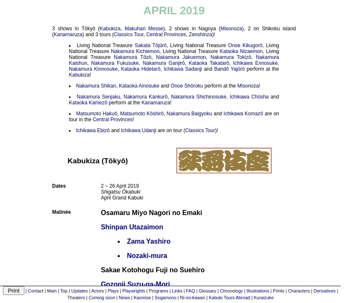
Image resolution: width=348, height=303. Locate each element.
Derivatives (325, 290)
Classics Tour (128, 34)
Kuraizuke (264, 297)
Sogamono (166, 297)
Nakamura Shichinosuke (198, 97)
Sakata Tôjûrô (150, 45)
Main (52, 290)
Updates (79, 290)
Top (64, 290)
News (124, 297)
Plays (113, 290)
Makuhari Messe (144, 29)
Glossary (207, 290)
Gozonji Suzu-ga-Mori (135, 284)
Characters (299, 290)
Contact (36, 290)
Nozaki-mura (147, 255)
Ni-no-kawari (192, 297)
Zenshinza (200, 34)
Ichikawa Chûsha (249, 97)
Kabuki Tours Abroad (229, 297)
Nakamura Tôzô (133, 57)
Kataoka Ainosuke (139, 86)
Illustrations (258, 290)
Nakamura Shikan (96, 86)
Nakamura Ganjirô (164, 63)
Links (177, 290)
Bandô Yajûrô (229, 69)
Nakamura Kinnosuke (93, 69)
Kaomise (142, 297)
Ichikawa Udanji (138, 130)
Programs (158, 290)
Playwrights (133, 290)
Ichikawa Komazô (243, 114)
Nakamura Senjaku (98, 97)
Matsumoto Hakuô (96, 114)
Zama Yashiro (149, 241)
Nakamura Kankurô (146, 97)
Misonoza (231, 29)
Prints (278, 290)
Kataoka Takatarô (209, 63)
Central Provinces (166, 34)
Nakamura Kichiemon (135, 51)
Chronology (231, 290)
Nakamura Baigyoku (189, 114)
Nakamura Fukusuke (115, 63)
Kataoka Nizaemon (241, 51)
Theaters (76, 297)
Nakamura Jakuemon (181, 57)
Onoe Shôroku (187, 86)
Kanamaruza (68, 34)
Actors (97, 290)
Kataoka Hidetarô (141, 69)
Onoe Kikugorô (245, 45)
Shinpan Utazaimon (132, 227)
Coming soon (102, 297)
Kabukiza (110, 29)
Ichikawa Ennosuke (255, 63)
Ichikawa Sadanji (182, 69)
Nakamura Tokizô (231, 57)
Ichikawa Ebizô (93, 130)
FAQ (190, 290)
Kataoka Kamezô (88, 103)
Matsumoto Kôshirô (142, 114)
